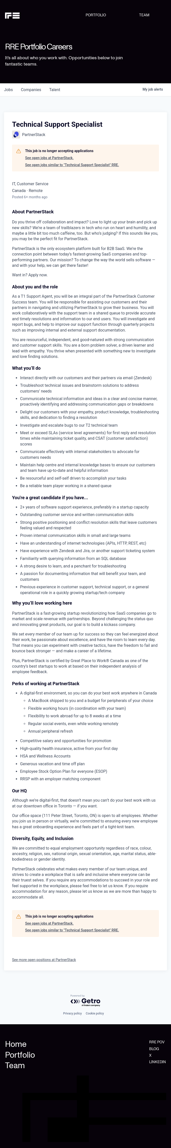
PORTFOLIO (96, 15)
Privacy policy (72, 1013)
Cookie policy (95, 1013)
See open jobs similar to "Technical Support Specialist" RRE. (72, 165)
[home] (45, 15)
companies (31, 89)
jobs (8, 89)
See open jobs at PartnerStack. (49, 158)
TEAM (144, 15)
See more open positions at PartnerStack (44, 960)
